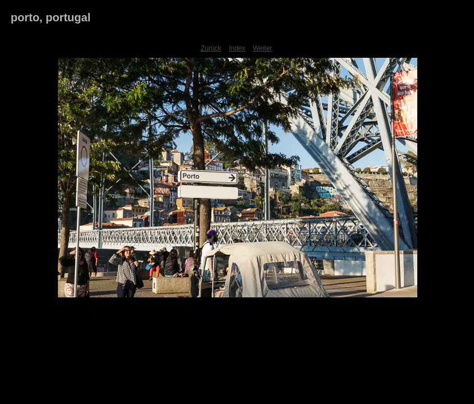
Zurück (210, 48)
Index (237, 48)
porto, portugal (50, 17)
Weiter (262, 48)
